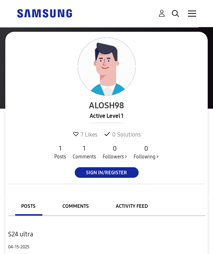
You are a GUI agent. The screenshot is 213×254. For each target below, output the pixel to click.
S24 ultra (20, 234)
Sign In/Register (106, 173)
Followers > (115, 152)
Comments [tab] (75, 206)
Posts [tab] (28, 206)
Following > (146, 152)
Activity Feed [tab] (132, 206)
